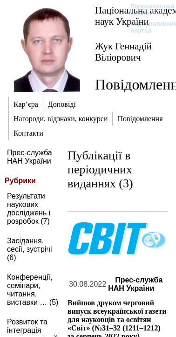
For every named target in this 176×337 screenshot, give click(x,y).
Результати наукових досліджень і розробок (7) (28, 208)
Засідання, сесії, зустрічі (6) (29, 249)
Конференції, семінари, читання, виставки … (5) (32, 289)
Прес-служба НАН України (29, 157)
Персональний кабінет (147, 10)
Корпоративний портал (147, 27)
